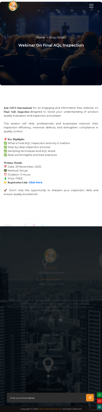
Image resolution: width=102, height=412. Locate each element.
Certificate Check (51, 358)
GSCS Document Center (51, 364)
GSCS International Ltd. (49, 409)
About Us (51, 371)
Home (40, 37)
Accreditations (51, 351)
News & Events (51, 344)
